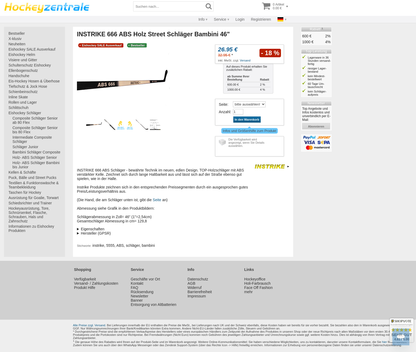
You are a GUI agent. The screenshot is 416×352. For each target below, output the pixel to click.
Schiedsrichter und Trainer (30, 203)
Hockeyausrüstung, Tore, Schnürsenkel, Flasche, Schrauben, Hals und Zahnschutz (29, 214)
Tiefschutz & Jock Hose (27, 86)
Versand (245, 60)
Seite (223, 104)
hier (384, 342)
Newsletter (139, 296)
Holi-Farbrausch (257, 283)
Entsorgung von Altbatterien (153, 304)
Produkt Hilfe (84, 287)
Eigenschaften (93, 229)
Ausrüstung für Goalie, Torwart (33, 198)
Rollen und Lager (22, 102)
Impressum (197, 296)
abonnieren (316, 126)
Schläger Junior (25, 147)
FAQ (134, 287)
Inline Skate (18, 97)
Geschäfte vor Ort (145, 279)
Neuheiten (16, 44)
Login (240, 19)
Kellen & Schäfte (22, 172)
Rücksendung (142, 292)
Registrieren (261, 19)
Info (201, 19)
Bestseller (16, 33)
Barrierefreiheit (200, 292)
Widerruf (195, 287)
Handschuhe (18, 76)
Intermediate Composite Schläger (32, 139)
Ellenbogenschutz (23, 70)
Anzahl (224, 112)
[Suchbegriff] (168, 6)
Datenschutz (198, 279)
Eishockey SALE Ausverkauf (31, 49)
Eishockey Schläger (24, 113)
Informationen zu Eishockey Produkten (31, 228)
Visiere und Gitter (22, 60)
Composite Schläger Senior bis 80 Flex (35, 130)
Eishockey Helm (21, 54)
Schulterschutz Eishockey (29, 65)
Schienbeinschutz (23, 92)
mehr (248, 292)
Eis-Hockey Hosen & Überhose (34, 81)
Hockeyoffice (255, 279)
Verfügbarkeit (85, 279)
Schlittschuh (18, 107)
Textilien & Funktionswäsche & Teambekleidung (33, 185)
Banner (137, 300)
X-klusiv (14, 39)
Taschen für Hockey (24, 192)
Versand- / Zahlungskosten (96, 283)
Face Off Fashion (258, 287)
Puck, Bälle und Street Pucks (32, 177)
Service (220, 19)
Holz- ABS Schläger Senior (34, 157)
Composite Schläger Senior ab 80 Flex (35, 120)
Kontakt (137, 283)
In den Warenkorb (247, 119)
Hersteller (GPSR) (96, 233)
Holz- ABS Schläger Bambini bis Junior (35, 165)
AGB (192, 283)
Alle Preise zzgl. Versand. (89, 325)
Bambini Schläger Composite (36, 152)
